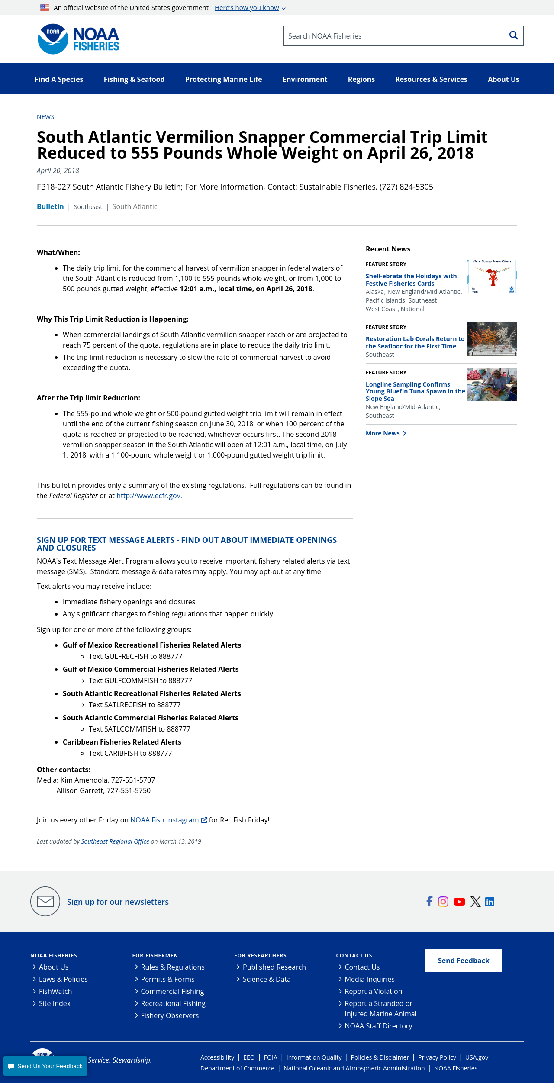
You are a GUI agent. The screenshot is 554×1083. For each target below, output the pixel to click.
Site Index (55, 1003)
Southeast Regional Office (115, 841)
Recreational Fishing (173, 1003)
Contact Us (354, 955)
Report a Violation (374, 991)
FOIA (270, 1057)
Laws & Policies (63, 979)
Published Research (274, 967)
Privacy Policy (437, 1057)
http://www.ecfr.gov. (149, 495)
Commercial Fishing (172, 991)
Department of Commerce (237, 1068)
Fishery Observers (170, 1015)
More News (383, 433)
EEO (248, 1057)
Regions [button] (361, 79)
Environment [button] (305, 79)
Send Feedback (464, 960)
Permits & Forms (168, 979)
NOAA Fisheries (53, 955)
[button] (45, 1066)
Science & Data (267, 979)
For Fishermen (155, 955)
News (46, 117)
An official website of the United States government (159, 7)
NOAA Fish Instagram (164, 820)
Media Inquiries (370, 979)
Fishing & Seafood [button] (134, 79)
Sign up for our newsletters (118, 901)
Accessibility (217, 1057)
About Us (54, 967)
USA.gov (476, 1057)
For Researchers (260, 955)
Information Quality (314, 1057)
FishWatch (55, 991)
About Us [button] (503, 79)
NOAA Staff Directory (378, 1026)
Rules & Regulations (173, 967)
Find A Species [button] (59, 79)
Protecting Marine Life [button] (223, 79)
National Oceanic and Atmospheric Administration (354, 1068)
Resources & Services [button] (431, 79)
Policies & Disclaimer (380, 1057)
